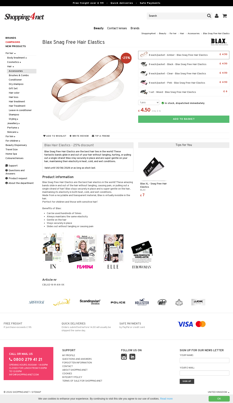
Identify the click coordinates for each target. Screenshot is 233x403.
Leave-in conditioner (20, 110)
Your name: (186, 355)
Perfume (13, 127)
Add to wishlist (54, 136)
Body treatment (17, 57)
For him (10, 136)
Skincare (13, 132)
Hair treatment (17, 101)
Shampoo (14, 114)
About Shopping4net (75, 370)
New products (15, 46)
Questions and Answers (15, 172)
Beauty (99, 28)
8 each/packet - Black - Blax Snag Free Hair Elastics (183, 64)
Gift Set (13, 88)
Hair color (14, 92)
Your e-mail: (187, 367)
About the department (19, 183)
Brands (135, 28)
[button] (224, 16)
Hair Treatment (17, 106)
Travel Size (11, 149)
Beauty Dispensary (16, 145)
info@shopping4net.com (24, 374)
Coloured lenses (14, 158)
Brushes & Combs (19, 75)
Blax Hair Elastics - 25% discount (69, 145)
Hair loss (13, 97)
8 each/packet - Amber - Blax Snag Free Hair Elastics (183, 55)
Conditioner (15, 79)
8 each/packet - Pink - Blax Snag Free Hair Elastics (183, 82)
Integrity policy (72, 377)
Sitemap (36, 392)
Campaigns (12, 42)
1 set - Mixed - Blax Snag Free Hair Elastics (183, 92)
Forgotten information (77, 362)
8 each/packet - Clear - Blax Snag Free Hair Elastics (183, 73)
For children (13, 140)
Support (11, 165)
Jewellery (13, 123)
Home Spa (11, 154)
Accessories (194, 33)
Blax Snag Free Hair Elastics (216, 33)
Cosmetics (14, 62)
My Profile (68, 355)
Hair (182, 33)
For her (173, 33)
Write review (79, 136)
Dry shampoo (16, 84)
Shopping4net (148, 33)
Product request (16, 178)
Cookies (67, 373)
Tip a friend (101, 136)
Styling (14, 119)
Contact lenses (117, 28)
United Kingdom (218, 392)
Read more (166, 398)
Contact (67, 366)
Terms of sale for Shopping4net (82, 381)
